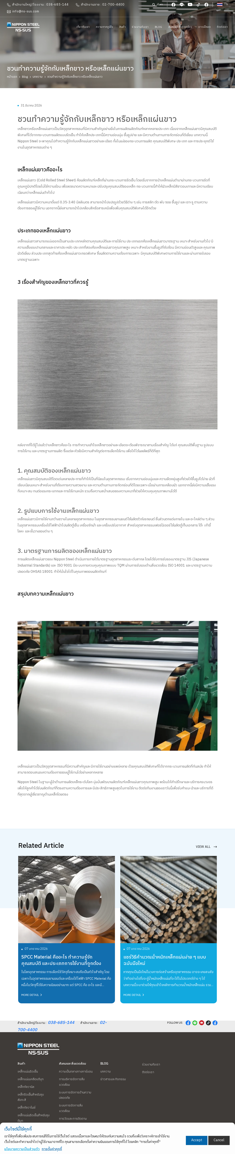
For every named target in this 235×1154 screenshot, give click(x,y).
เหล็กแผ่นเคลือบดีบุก (31, 1079)
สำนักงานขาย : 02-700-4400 (100, 4)
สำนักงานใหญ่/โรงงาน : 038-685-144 (38, 4)
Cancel (219, 1140)
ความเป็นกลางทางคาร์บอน (76, 1071)
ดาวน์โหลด (204, 27)
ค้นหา (157, 4)
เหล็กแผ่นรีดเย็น (28, 1071)
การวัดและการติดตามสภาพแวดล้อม (73, 1121)
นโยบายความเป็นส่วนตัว (22, 1149)
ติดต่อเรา (222, 27)
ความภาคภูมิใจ (104, 27)
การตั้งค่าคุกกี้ (52, 1149)
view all (206, 843)
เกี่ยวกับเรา (83, 27)
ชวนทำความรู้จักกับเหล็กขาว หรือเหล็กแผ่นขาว (75, 76)
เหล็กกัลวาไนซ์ (26, 1107)
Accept (196, 1140)
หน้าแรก (12, 76)
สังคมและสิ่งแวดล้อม (180, 27)
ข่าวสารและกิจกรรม (113, 1079)
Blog (158, 27)
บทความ (38, 76)
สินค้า (122, 27)
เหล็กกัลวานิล (26, 1087)
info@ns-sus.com (23, 11)
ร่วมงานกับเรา (140, 27)
